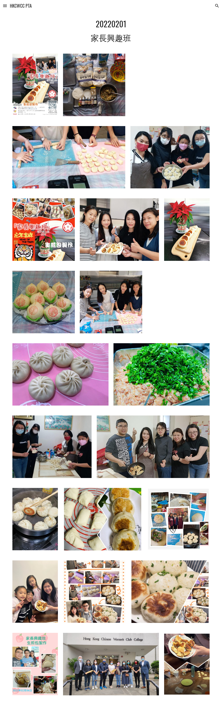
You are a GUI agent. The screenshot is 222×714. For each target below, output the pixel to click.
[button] (5, 5)
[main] (111, 30)
